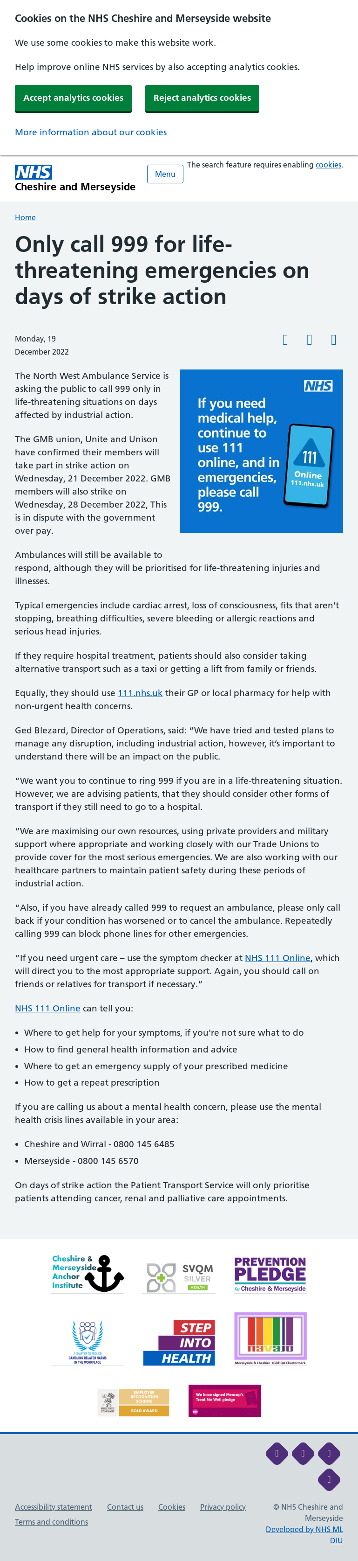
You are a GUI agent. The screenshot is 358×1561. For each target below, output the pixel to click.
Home (25, 217)
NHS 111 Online (278, 958)
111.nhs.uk (140, 693)
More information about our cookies (91, 132)
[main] (179, 735)
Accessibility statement (53, 1507)
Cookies (171, 1507)
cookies (328, 164)
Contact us (125, 1507)
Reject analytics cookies (202, 97)
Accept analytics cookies (73, 97)
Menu (165, 174)
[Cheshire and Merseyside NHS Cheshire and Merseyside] (75, 178)
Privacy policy (223, 1507)
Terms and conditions (51, 1521)
